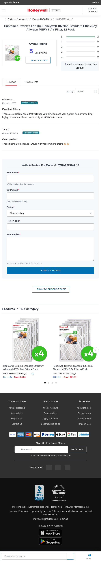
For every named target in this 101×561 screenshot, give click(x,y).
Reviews (11, 82)
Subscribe (77, 449)
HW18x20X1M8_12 (64, 19)
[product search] (70, 556)
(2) (31, 373)
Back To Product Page (50, 289)
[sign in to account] (90, 10)
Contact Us (16, 424)
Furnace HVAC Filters (42, 19)
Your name (13, 172)
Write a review (38, 60)
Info (31, 82)
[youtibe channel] (67, 467)
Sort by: (70, 91)
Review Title (13, 221)
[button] (96, 350)
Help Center (17, 418)
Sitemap (64, 519)
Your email (13, 190)
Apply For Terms (50, 418)
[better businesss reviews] (39, 493)
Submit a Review (50, 270)
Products (11, 19)
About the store (84, 408)
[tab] (11, 82)
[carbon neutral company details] (58, 493)
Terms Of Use (84, 424)
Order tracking (50, 413)
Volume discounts (16, 408)
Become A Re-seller (50, 424)
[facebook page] (49, 467)
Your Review (13, 234)
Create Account (50, 408)
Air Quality (23, 19)
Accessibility (17, 413)
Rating (10, 207)
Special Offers (9, 2)
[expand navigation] (4, 10)
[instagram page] (58, 467)
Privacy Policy (84, 418)
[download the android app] (50, 541)
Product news (84, 413)
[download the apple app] (50, 532)
